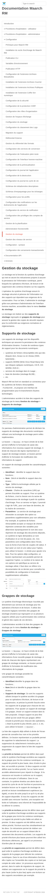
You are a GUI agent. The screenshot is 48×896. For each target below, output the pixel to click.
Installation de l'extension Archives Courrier (23, 82)
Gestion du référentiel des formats (19, 143)
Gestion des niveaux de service (18, 239)
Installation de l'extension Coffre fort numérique (20, 94)
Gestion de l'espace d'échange (17, 117)
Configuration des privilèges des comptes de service (23, 216)
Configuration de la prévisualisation (19, 165)
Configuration (10, 39)
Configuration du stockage (16, 122)
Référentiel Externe (13, 138)
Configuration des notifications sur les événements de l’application (20, 203)
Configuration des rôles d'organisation (20, 111)
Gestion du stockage (13, 234)
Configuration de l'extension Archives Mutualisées (20, 75)
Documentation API (12, 255)
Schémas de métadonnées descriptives (21, 186)
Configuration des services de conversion (22, 149)
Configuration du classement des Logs (21, 127)
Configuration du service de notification (21, 210)
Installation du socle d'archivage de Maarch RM (23, 51)
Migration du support (13, 133)
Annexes (8, 261)
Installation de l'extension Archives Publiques (23, 87)
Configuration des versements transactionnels (24, 250)
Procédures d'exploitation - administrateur (22, 34)
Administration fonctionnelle (16, 229)
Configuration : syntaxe (14, 245)
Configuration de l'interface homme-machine (23, 159)
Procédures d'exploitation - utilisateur (20, 29)
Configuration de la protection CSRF (20, 106)
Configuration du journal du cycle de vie (21, 181)
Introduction (9, 24)
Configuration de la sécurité (16, 100)
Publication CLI (11, 58)
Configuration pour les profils (17, 197)
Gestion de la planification (15, 223)
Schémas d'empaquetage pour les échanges (23, 191)
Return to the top (11, 892)
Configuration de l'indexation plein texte (21, 154)
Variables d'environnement (16, 63)
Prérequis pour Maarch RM (16, 45)
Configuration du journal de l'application (21, 170)
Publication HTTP (12, 69)
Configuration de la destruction (17, 175)
